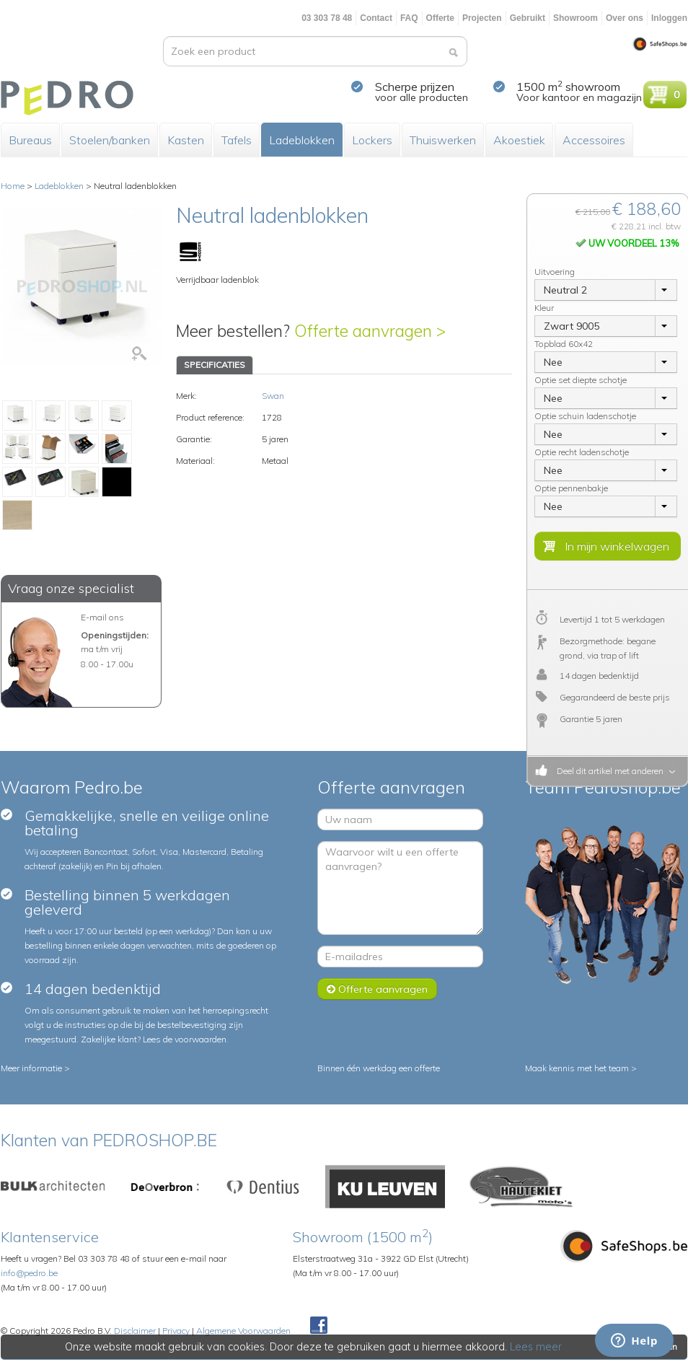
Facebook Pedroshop (318, 1326)
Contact (376, 18)
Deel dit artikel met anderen (607, 770)
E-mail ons (102, 617)
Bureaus (30, 140)
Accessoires (594, 140)
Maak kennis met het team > (581, 1068)
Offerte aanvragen (377, 989)
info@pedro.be (29, 1272)
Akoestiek (519, 140)
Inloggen (669, 18)
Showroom (575, 18)
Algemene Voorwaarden (243, 1330)
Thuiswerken (443, 140)
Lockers (372, 140)
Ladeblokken (302, 140)
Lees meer (537, 1346)
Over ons (624, 18)
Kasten (185, 140)
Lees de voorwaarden (184, 1039)
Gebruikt (527, 18)
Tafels (236, 140)
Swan (273, 395)
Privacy (176, 1330)
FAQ (409, 18)
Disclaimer (135, 1330)
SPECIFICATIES (214, 364)
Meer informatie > (35, 1068)
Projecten (482, 18)
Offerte (440, 18)
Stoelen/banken (109, 140)
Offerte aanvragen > (370, 330)
